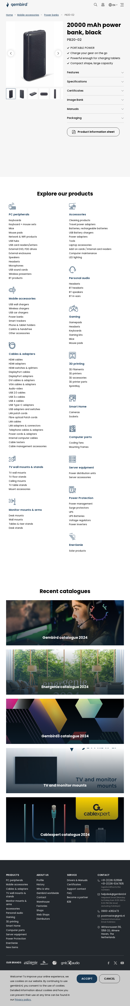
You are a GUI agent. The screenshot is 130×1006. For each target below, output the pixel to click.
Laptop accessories (80, 245)
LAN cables (15, 421)
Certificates (75, 91)
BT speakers (76, 292)
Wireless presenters (20, 274)
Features (73, 72)
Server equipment (16, 934)
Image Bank (75, 100)
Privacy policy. (23, 999)
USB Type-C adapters (21, 405)
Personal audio (14, 913)
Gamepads (75, 322)
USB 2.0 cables (17, 392)
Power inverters (78, 524)
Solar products (77, 550)
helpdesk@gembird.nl (113, 894)
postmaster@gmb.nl (113, 915)
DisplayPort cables (19, 372)
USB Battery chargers (81, 232)
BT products (16, 278)
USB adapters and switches (24, 409)
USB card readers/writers (23, 245)
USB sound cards (18, 269)
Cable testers (17, 442)
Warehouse (43, 901)
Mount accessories (19, 489)
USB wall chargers (19, 304)
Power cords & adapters (23, 434)
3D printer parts (78, 381)
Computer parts (15, 930)
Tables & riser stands (21, 524)
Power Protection (16, 938)
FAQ (69, 893)
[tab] (95, 72)
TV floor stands (17, 476)
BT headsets (76, 288)
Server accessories (80, 477)
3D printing (12, 921)
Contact (41, 897)
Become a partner (77, 897)
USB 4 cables (16, 401)
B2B (69, 901)
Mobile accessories (28, 15)
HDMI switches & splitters (23, 368)
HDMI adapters (17, 363)
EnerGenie (12, 943)
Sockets (73, 416)
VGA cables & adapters (22, 384)
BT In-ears (75, 296)
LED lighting (75, 257)
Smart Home (13, 925)
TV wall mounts (17, 472)
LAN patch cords (18, 413)
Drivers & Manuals (77, 880)
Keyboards (15, 220)
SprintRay (74, 386)
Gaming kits (76, 335)
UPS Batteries (76, 516)
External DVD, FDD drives (23, 249)
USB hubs (14, 241)
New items (12, 947)
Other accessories (19, 333)
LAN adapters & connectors (24, 425)
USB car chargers (18, 312)
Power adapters (78, 236)
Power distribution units (82, 473)
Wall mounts (16, 519)
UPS (71, 512)
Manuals (73, 109)
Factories (42, 906)
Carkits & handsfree (20, 329)
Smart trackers (17, 321)
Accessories (13, 908)
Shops (40, 910)
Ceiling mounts (17, 481)
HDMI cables (16, 359)
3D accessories (77, 377)
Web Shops (43, 914)
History (41, 884)
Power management (81, 503)
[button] (58, 53)
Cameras (74, 412)
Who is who (43, 889)
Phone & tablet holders (22, 325)
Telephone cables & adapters (26, 430)
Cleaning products (79, 220)
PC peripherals (14, 880)
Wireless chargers (19, 308)
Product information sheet (93, 132)
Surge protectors (79, 507)
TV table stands (18, 485)
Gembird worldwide (48, 893)
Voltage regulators (80, 520)
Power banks (51, 15)
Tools (72, 241)
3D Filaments (76, 369)
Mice (11, 228)
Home (9, 15)
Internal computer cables (23, 438)
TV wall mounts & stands (16, 895)
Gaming (10, 917)
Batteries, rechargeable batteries (88, 228)
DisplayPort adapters (21, 376)
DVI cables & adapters (22, 380)
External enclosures (20, 253)
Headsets (14, 261)
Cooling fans (76, 442)
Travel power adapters (82, 224)
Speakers (14, 257)
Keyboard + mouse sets (22, 224)
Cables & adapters (17, 889)
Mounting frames (79, 447)
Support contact (76, 889)
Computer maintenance (83, 253)
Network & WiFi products (23, 236)
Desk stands (16, 528)
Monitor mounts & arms (16, 902)
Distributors (43, 919)
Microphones (16, 265)
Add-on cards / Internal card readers (90, 249)
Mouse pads (16, 232)
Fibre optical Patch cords (23, 417)
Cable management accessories (28, 446)
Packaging (74, 118)
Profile (40, 880)
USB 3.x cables (17, 397)
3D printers (75, 373)
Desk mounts (16, 515)
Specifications (77, 81)
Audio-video (16, 388)
